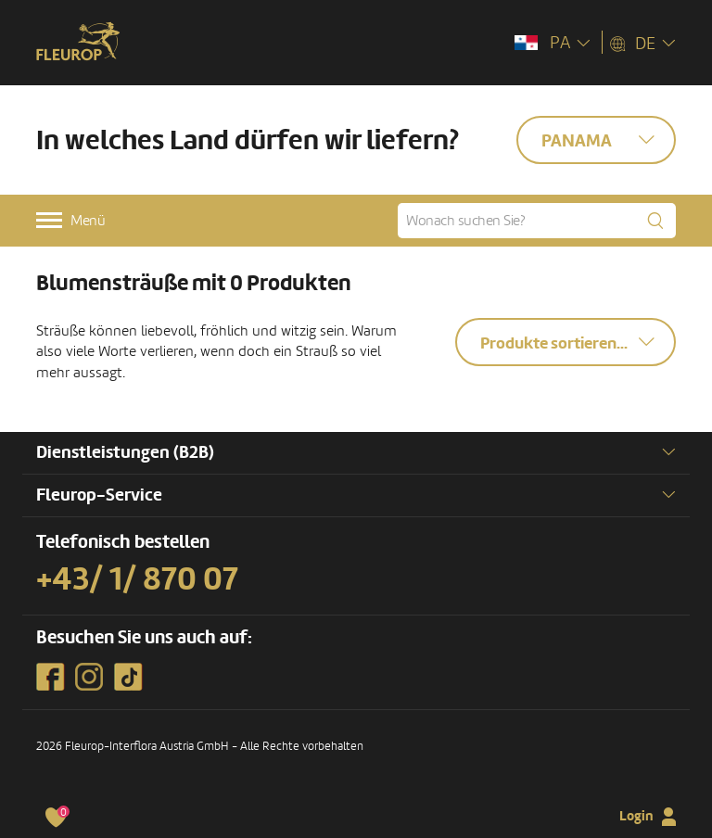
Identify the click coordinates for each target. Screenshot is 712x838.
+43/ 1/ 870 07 (137, 579)
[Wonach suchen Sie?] (537, 220)
